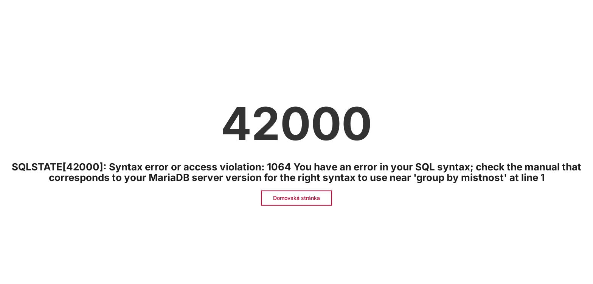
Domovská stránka (296, 198)
